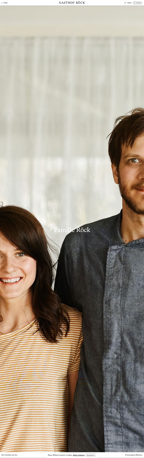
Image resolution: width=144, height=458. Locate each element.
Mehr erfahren (78, 455)
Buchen (138, 3)
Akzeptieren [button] (90, 455)
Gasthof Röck (72, 2)
